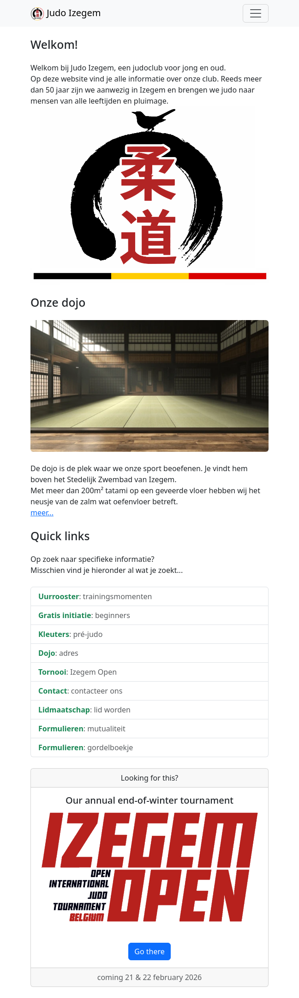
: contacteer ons (80, 691)
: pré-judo (70, 634)
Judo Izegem (65, 13)
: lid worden (84, 710)
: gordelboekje (85, 747)
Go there (149, 951)
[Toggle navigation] (256, 13)
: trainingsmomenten (95, 596)
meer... (42, 513)
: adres (58, 653)
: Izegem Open (77, 672)
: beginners (84, 615)
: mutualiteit (82, 729)
